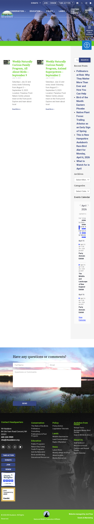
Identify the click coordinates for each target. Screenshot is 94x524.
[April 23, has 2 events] (83, 232)
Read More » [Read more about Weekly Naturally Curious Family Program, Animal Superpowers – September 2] (49, 109)
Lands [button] (63, 11)
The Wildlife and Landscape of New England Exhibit (83, 281)
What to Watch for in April (83, 165)
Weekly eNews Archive (61, 453)
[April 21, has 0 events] (81, 232)
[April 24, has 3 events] (84, 232)
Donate (36, 3)
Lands (56, 433)
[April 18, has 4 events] (85, 227)
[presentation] (31, 394)
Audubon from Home (83, 424)
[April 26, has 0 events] (79, 236)
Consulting (35, 431)
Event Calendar (80, 453)
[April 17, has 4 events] (84, 227)
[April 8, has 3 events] (82, 223)
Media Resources (59, 458)
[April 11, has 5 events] (85, 223)
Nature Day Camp (38, 447)
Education (36, 441)
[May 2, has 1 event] (85, 236)
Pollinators (35, 429)
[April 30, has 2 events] (83, 236)
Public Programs (38, 444)
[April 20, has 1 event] (80, 232)
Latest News (57, 450)
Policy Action (58, 426)
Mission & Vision (80, 446)
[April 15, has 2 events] (82, 227)
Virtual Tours (79, 428)
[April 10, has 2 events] (84, 223)
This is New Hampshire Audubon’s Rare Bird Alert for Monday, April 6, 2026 (83, 146)
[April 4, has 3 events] (85, 219)
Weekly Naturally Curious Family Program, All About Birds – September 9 (22, 68)
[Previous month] (80, 205)
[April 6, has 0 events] (80, 223)
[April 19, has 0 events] (79, 232)
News (56, 447)
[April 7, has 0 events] (81, 223)
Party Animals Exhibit (82, 256)
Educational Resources (40, 457)
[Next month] (88, 205)
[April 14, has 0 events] (81, 227)
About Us (79, 440)
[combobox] (82, 179)
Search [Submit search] (85, 60)
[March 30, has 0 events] (80, 219)
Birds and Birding (38, 455)
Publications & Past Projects (39, 435)
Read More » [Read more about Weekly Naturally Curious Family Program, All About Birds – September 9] (16, 109)
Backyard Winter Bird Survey (82, 431)
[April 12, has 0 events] (79, 227)
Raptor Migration (59, 442)
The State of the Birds (39, 426)
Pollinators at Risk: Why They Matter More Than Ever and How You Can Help (83, 82)
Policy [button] (50, 11)
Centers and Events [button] (76, 11)
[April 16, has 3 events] (83, 227)
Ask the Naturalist (38, 452)
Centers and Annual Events (81, 449)
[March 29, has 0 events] (79, 219)
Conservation (38, 423)
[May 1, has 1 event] (84, 236)
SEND (24, 403)
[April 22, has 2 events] (82, 232)
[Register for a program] (89, 27)
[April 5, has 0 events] (79, 223)
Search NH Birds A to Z (83, 435)
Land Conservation (60, 439)
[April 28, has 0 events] (81, 236)
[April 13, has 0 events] (80, 227)
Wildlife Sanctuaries (60, 437)
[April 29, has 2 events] (82, 236)
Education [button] (36, 11)
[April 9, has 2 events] (83, 223)
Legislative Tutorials (61, 429)
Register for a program (89, 32)
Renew (53, 3)
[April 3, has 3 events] (84, 219)
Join (46, 3)
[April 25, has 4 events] (85, 232)
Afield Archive (58, 455)
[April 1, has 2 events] (82, 219)
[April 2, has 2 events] (83, 219)
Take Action (66, 3)
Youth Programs (37, 449)
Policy (56, 423)
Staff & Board (79, 443)
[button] (90, 9)
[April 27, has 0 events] (80, 236)
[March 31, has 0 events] (81, 219)
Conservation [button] (18, 11)
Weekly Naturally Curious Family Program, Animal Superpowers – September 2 (55, 68)
